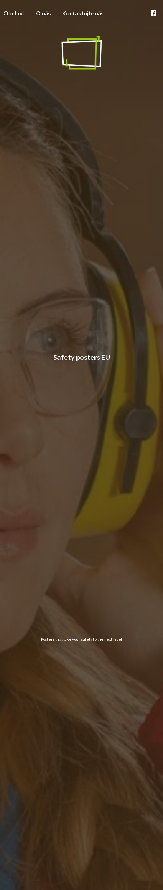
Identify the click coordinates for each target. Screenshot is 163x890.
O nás (43, 13)
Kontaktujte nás (83, 13)
